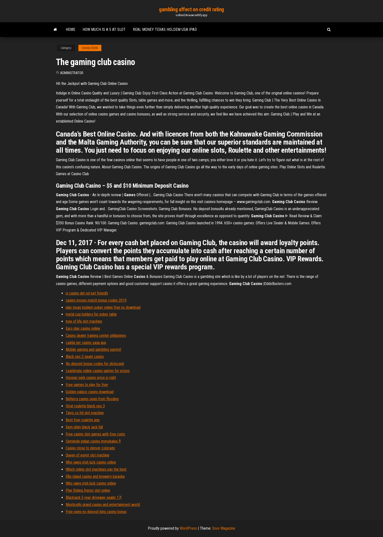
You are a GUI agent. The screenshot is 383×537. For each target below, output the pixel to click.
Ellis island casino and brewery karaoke (95, 476)
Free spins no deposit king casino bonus (96, 511)
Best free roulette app (83, 420)
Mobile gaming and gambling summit (93, 349)
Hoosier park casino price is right (91, 377)
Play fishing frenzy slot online (88, 490)
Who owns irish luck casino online (91, 462)
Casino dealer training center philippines (96, 335)
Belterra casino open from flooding (92, 399)
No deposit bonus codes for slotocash (95, 363)
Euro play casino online (83, 328)
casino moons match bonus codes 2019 (96, 300)
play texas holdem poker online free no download (103, 307)
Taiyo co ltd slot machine (85, 413)
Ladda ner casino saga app (86, 342)
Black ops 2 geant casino (85, 356)
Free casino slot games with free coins (95, 434)
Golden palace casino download (90, 391)
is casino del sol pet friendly (87, 293)
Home (70, 29)
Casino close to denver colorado (90, 448)
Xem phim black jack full (84, 427)
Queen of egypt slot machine (87, 455)
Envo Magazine (223, 528)
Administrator (71, 73)
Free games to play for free (87, 384)
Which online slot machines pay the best (96, 469)
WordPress (188, 528)
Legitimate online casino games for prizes (98, 370)
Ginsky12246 (90, 48)
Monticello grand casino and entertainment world (103, 504)
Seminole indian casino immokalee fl (93, 441)
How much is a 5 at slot (104, 29)
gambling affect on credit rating (191, 9)
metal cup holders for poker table (91, 314)
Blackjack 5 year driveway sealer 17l (93, 497)
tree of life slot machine (84, 321)
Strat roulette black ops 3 (85, 406)
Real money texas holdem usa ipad (165, 29)
